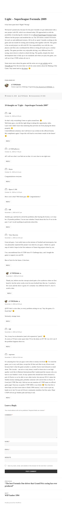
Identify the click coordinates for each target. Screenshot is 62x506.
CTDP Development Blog (19, 6)
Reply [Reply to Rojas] (8, 181)
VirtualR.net (9, 66)
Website (8, 457)
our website (44, 63)
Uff (10, 113)
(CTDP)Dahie (24, 96)
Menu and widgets (55, 8)
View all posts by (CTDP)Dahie (44, 87)
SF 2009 (42, 96)
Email (7, 449)
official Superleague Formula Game (44, 35)
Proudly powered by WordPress (13, 502)
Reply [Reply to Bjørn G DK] (8, 202)
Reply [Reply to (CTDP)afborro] (8, 161)
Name (7, 441)
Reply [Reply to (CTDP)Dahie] (9, 293)
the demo (25, 68)
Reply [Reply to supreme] (8, 398)
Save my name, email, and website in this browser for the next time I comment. (30, 466)
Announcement (35, 96)
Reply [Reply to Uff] (8, 141)
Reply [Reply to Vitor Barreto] (8, 265)
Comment (9, 415)
